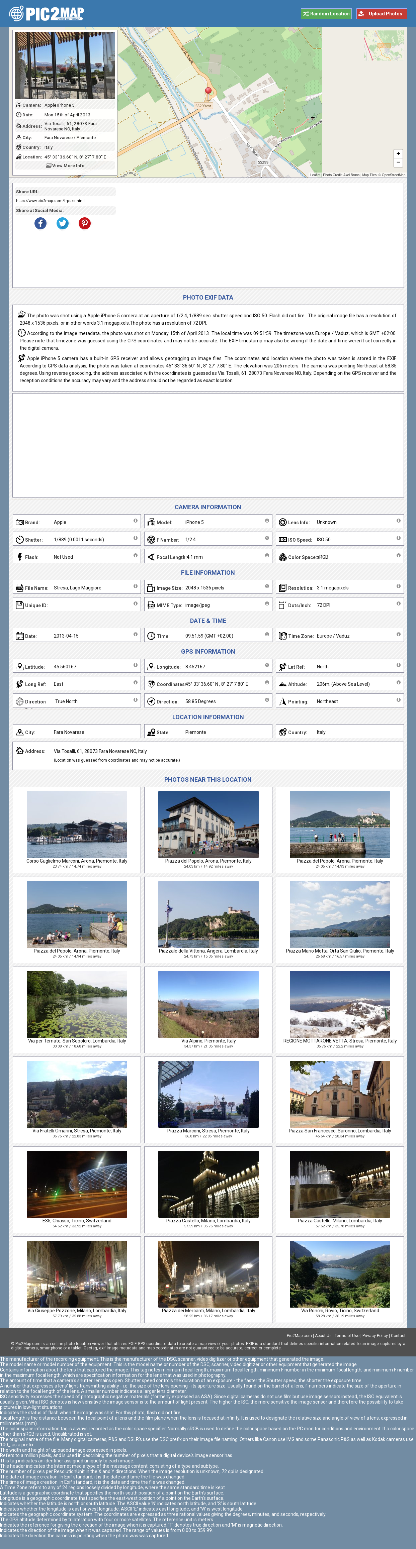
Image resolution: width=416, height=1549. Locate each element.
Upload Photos (385, 13)
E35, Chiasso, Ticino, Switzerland (77, 1220)
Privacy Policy (375, 1335)
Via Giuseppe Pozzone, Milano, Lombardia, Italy (77, 1310)
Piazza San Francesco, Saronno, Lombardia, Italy (340, 1130)
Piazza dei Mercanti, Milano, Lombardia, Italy (208, 1310)
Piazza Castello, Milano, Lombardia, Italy (208, 1220)
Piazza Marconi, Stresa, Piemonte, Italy (208, 1130)
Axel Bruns (351, 175)
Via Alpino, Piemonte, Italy (208, 1040)
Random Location (330, 13)
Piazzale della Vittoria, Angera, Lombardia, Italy (208, 951)
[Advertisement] (257, 235)
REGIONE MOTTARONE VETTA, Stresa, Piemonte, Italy (340, 1040)
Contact (398, 1335)
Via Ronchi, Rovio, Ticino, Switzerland (340, 1310)
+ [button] (398, 154)
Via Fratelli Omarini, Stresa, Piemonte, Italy (76, 1130)
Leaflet (315, 175)
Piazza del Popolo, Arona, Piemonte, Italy (208, 861)
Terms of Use (347, 1335)
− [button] (398, 162)
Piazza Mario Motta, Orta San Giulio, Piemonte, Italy (340, 951)
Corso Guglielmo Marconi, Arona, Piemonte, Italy (77, 861)
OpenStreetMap (394, 175)
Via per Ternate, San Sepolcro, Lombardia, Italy (77, 1040)
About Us (323, 1335)
